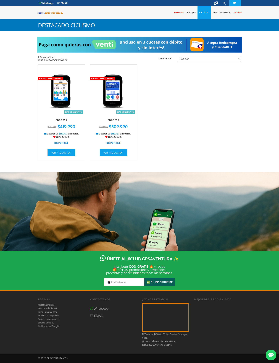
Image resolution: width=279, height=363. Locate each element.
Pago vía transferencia (48, 319)
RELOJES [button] (191, 12)
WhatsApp (99, 308)
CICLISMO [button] (204, 12)
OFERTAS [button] (178, 12)
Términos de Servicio (48, 308)
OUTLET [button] (238, 12)
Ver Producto (61, 152)
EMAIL (96, 316)
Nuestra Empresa (46, 305)
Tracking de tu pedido (48, 315)
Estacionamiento (46, 322)
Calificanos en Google (48, 326)
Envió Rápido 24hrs (47, 312)
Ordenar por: (165, 58)
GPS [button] (215, 12)
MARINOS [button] (225, 12)
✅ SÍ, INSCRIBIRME (160, 282)
